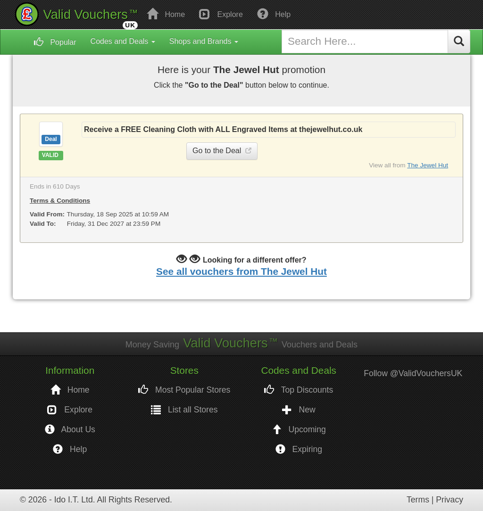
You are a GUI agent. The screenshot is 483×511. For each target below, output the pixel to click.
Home (166, 13)
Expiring (298, 449)
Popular (55, 42)
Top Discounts (298, 390)
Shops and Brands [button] (203, 41)
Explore (221, 13)
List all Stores (184, 410)
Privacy (449, 499)
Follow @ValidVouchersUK (413, 373)
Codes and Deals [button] (123, 41)
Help (274, 13)
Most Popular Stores (184, 390)
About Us (70, 430)
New (299, 410)
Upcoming (299, 430)
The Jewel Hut (427, 165)
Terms (418, 499)
